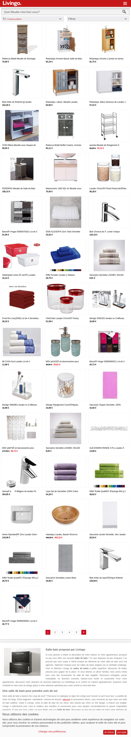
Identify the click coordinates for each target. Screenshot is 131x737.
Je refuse (109, 732)
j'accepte (122, 732)
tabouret (66, 699)
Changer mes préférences (52, 731)
